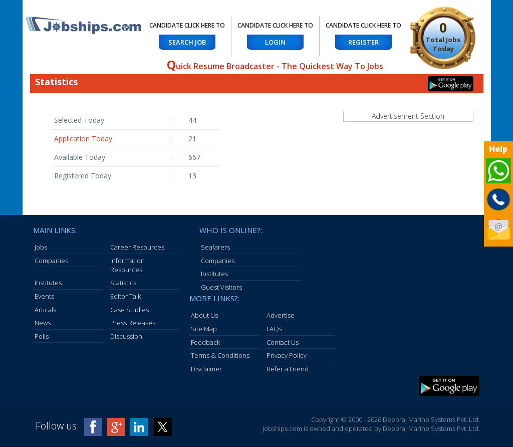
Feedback (205, 342)
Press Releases (132, 322)
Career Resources (137, 247)
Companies (51, 260)
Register (363, 42)
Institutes (48, 282)
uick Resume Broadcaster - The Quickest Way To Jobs (275, 66)
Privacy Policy (287, 355)
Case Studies (129, 309)
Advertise (281, 315)
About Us (204, 315)
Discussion (126, 336)
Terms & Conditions (220, 355)
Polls (42, 336)
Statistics (123, 282)
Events (44, 296)
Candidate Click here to (187, 25)
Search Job (187, 42)
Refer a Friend (288, 368)
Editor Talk (125, 296)
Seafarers (215, 247)
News (43, 322)
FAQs (274, 328)
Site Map (204, 328)
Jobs (41, 247)
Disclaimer (206, 368)
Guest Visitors (221, 287)
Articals (45, 309)
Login (275, 42)
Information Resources (127, 265)
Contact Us (283, 342)
